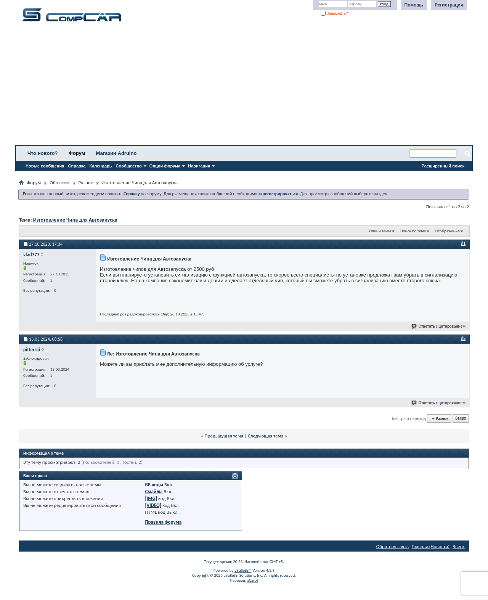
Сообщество (129, 166)
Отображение (447, 230)
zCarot (252, 580)
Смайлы (153, 491)
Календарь (100, 166)
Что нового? (42, 153)
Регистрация (449, 5)
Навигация (199, 166)
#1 (463, 243)
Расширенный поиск (443, 166)
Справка (77, 166)
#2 (463, 338)
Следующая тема (266, 436)
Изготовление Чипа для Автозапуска (75, 220)
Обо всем (59, 182)
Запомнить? (334, 13)
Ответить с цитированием (439, 326)
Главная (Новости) (430, 546)
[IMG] (151, 498)
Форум (77, 153)
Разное (86, 182)
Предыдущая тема (223, 436)
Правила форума (163, 522)
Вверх (460, 418)
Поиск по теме (413, 230)
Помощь (414, 5)
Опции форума (164, 166)
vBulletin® (243, 570)
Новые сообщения (45, 166)
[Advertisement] (238, 85)
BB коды (154, 484)
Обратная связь (392, 546)
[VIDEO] (153, 505)
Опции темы (380, 230)
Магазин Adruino (116, 153)
